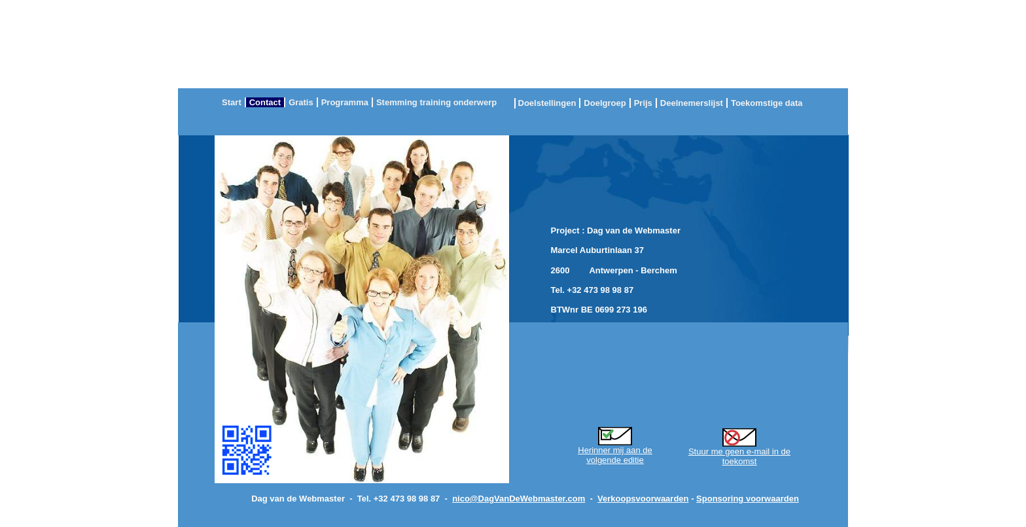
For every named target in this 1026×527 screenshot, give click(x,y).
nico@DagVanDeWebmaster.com (518, 498)
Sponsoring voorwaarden (747, 498)
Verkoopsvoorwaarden (642, 498)
